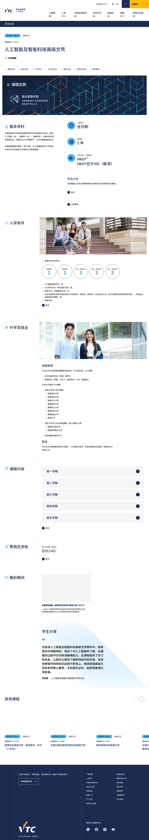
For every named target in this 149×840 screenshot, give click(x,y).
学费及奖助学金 (80, 10)
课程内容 (66, 63)
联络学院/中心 (122, 773)
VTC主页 (89, 793)
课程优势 (10, 63)
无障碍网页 (121, 789)
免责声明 (120, 781)
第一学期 (52, 465)
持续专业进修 (138, 10)
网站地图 (120, 777)
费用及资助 (80, 63)
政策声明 (120, 785)
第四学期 (52, 500)
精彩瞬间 (94, 63)
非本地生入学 (99, 3)
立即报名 (136, 3)
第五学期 (52, 512)
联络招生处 (121, 768)
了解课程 (52, 10)
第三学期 (52, 489)
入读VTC (64, 10)
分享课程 (10, 52)
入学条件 (37, 63)
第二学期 (52, 477)
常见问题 (120, 793)
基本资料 (23, 63)
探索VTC (122, 10)
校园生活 (110, 10)
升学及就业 (51, 63)
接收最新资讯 (30, 778)
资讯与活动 (97, 10)
